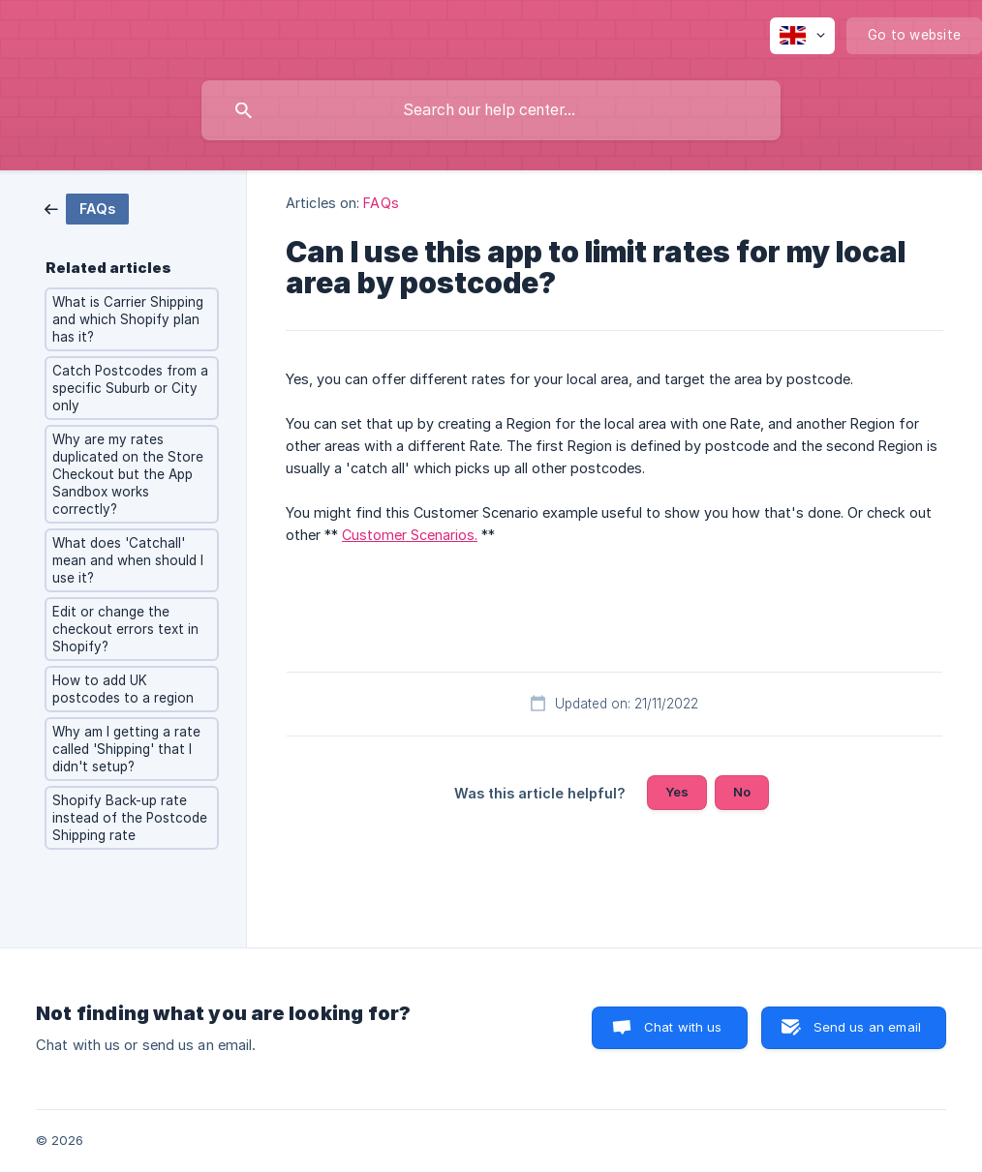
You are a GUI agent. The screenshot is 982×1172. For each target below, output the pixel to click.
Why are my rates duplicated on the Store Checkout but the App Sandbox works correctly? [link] (127, 474)
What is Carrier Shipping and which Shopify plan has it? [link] (127, 319)
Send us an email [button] (867, 1027)
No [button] (742, 791)
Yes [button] (677, 791)
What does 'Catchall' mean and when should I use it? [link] (127, 560)
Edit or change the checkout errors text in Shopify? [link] (125, 629)
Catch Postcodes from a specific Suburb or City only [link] (130, 388)
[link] (87, 207)
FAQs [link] (380, 203)
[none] (802, 35)
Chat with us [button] (683, 1027)
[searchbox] (491, 110)
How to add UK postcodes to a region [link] (123, 689)
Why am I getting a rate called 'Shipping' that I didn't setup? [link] (126, 749)
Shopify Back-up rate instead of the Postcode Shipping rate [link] (129, 818)
